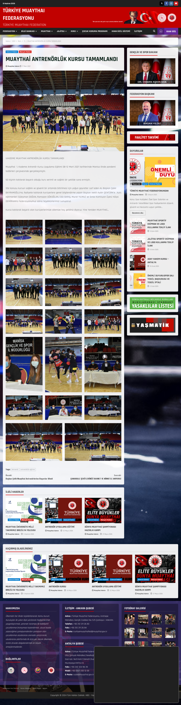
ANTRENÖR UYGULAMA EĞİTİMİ (60, 533)
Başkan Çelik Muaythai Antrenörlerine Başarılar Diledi (34, 480)
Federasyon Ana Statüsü (11, 695)
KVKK (73, 31)
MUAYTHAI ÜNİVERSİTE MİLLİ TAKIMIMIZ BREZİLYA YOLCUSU (21, 535)
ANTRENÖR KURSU (57, 592)
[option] (11, 676)
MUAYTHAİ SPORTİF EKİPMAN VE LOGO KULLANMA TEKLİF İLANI (137, 226)
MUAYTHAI (45, 31)
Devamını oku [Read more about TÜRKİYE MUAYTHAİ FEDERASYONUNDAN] (139, 212)
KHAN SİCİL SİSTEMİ (121, 31)
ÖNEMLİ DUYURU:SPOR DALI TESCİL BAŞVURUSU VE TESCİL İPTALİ (137, 281)
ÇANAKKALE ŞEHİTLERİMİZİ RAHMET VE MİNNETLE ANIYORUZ (92, 480)
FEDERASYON (9, 31)
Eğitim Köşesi (37, 695)
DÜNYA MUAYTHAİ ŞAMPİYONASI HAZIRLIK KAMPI (100, 535)
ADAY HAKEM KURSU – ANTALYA (137, 262)
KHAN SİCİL (166, 31)
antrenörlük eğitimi (28, 469)
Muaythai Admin (13, 66)
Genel (145, 184)
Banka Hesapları (26, 695)
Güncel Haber (12, 52)
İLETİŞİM (138, 31)
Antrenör (15, 469)
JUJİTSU (60, 31)
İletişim (45, 695)
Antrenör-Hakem (54, 526)
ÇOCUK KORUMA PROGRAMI (94, 31)
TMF (100, 701)
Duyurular (137, 184)
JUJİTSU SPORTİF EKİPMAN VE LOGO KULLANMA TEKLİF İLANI (137, 244)
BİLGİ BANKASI (28, 31)
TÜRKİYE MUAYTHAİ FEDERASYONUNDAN (149, 190)
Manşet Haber (25, 52)
